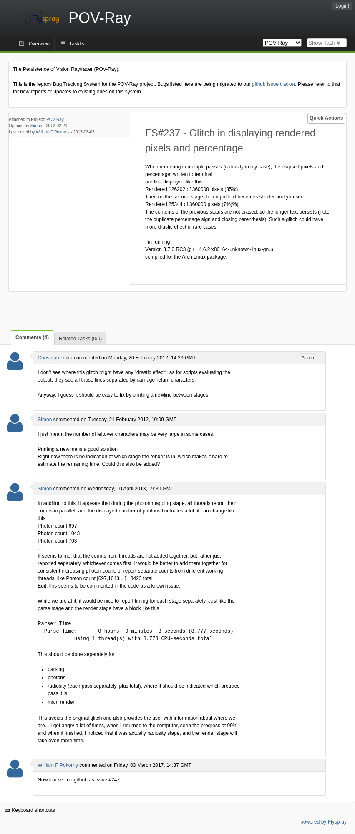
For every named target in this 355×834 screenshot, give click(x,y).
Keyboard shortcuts (30, 810)
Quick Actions (326, 118)
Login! (342, 6)
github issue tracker (273, 84)
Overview (39, 44)
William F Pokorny (53, 132)
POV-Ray (55, 119)
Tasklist (77, 44)
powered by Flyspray (323, 822)
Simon (36, 125)
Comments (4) (32, 337)
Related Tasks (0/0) (80, 339)
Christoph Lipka (55, 358)
